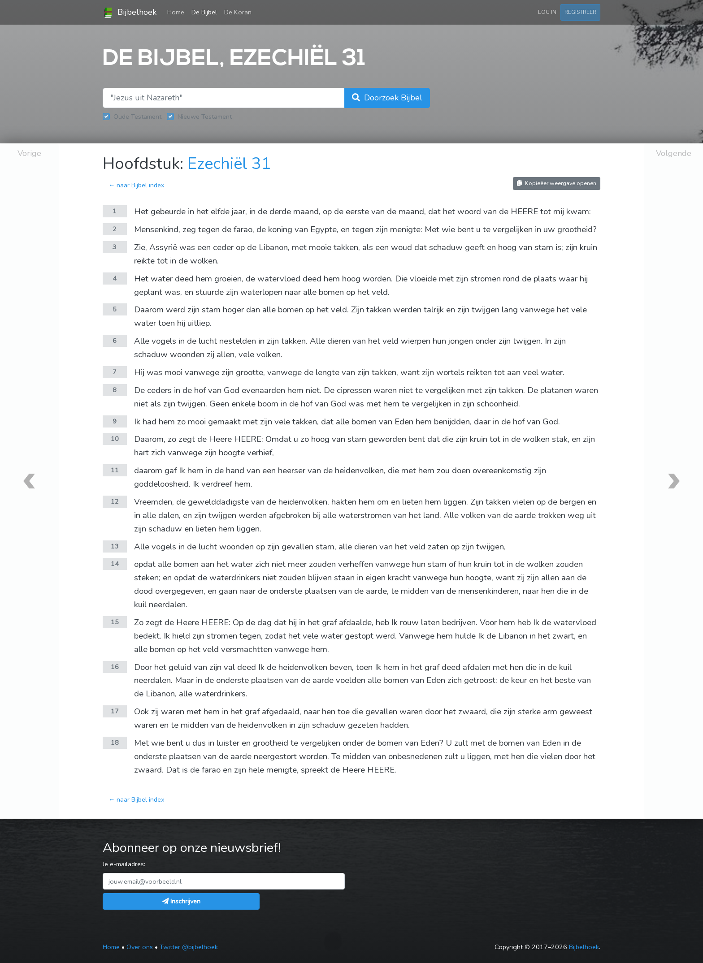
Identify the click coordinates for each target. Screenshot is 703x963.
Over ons (139, 946)
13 (115, 546)
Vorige (29, 153)
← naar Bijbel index (136, 185)
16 (115, 666)
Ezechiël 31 (229, 164)
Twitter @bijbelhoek (189, 946)
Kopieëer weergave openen (556, 183)
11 (115, 470)
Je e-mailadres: (124, 863)
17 (115, 711)
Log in (547, 12)
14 (115, 563)
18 (115, 742)
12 (115, 501)
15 (115, 622)
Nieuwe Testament (205, 116)
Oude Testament (137, 116)
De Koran (238, 12)
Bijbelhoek (129, 12)
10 (115, 438)
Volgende (673, 153)
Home (177, 12)
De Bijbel (204, 12)
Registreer (580, 12)
